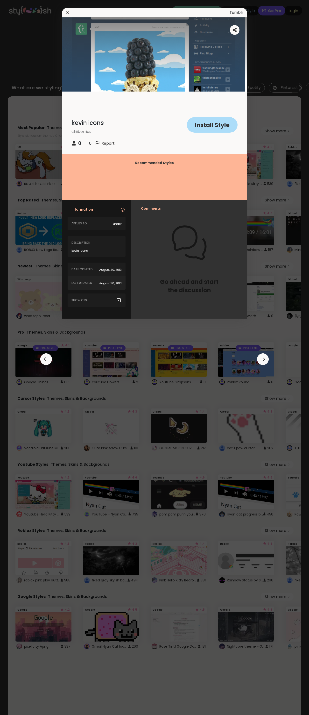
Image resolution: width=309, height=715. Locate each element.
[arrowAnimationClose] (46, 359)
